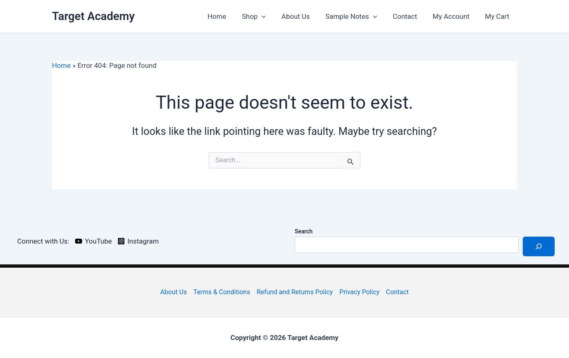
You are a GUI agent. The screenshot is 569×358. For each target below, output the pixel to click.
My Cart (498, 16)
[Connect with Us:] (42, 241)
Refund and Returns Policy (295, 292)
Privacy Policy (359, 292)
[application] (270, 16)
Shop (263, 16)
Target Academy (93, 16)
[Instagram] (138, 241)
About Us (303, 16)
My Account (453, 16)
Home (227, 16)
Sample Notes (357, 16)
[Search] (539, 246)
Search (303, 231)
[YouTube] (93, 241)
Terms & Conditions (221, 292)
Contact (409, 16)
